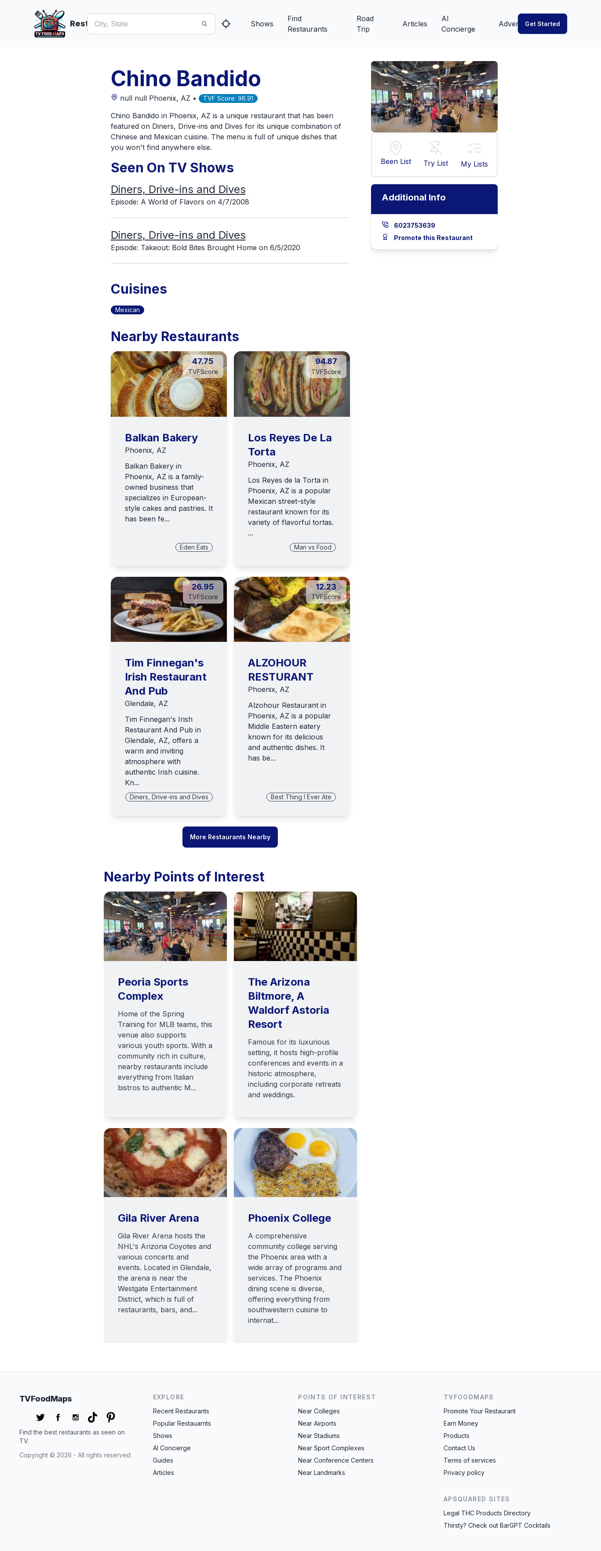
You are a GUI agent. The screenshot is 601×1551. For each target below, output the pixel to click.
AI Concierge (458, 23)
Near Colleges (319, 1411)
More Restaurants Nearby (230, 837)
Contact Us (459, 1448)
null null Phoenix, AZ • (155, 98)
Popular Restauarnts (182, 1423)
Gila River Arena (158, 1218)
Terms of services (470, 1460)
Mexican (127, 309)
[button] (474, 149)
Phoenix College (289, 1218)
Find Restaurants (308, 23)
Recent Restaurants (181, 1411)
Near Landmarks (321, 1472)
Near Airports (317, 1423)
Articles (414, 23)
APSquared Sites (477, 1499)
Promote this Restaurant (433, 237)
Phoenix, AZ (145, 450)
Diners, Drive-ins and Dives (178, 189)
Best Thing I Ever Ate (301, 797)
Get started (543, 23)
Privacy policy (464, 1472)
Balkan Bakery (161, 437)
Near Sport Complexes (331, 1448)
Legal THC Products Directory (487, 1513)
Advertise (514, 23)
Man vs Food (312, 547)
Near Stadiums (319, 1435)
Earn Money (461, 1423)
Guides (163, 1460)
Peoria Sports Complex (153, 989)
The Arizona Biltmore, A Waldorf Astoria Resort (288, 1003)
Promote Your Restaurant (480, 1411)
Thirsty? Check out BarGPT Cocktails (497, 1525)
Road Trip (365, 23)
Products (457, 1435)
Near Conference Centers (336, 1460)
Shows (262, 23)
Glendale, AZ (146, 703)
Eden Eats (194, 547)
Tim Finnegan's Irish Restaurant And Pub (166, 676)
